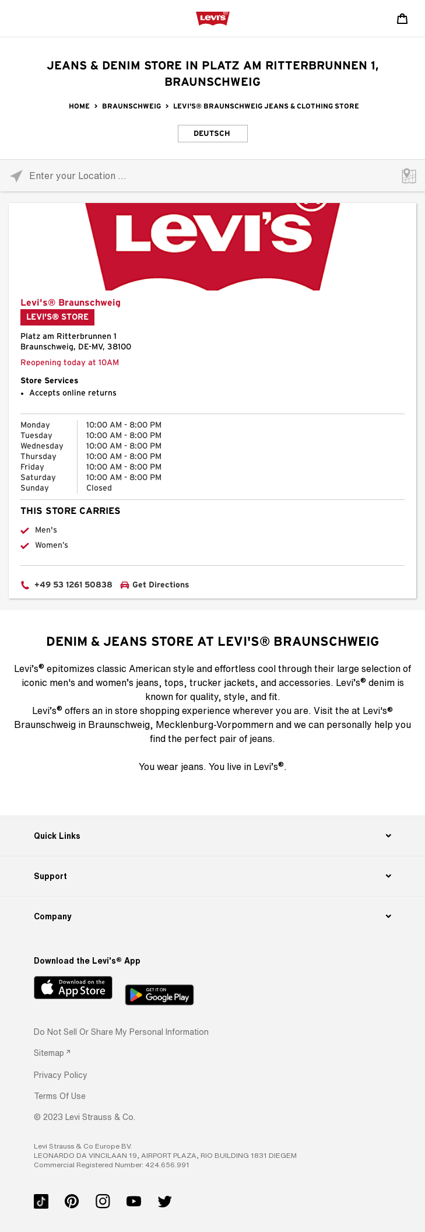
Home (79, 106)
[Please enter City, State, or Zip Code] (212, 175)
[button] (60, 1075)
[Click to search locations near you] (16, 176)
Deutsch (212, 134)
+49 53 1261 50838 (73, 585)
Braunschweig (131, 106)
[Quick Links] (212, 836)
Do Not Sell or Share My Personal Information (121, 1032)
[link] (52, 1052)
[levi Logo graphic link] (213, 18)
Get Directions (160, 585)
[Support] (212, 876)
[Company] (212, 916)
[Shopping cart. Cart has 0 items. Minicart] (402, 18)
